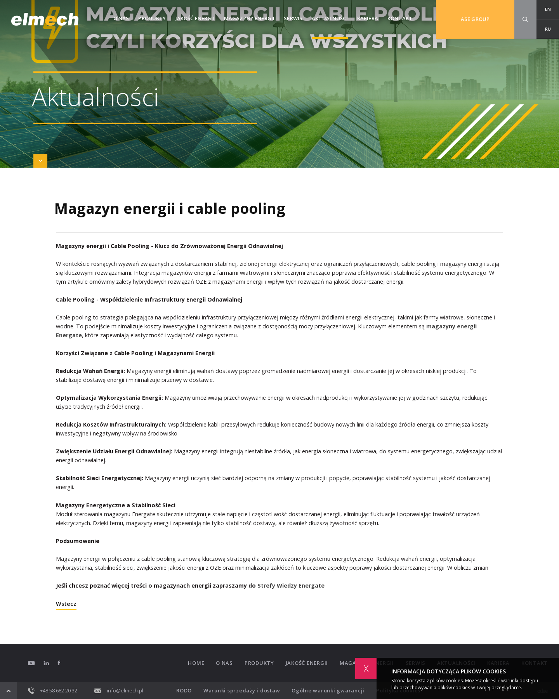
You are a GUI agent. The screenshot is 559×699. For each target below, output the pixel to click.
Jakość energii (195, 18)
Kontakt (399, 18)
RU (548, 29)
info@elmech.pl (118, 690)
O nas (121, 18)
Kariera (367, 18)
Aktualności (330, 18)
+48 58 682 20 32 (52, 690)
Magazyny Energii (249, 18)
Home (196, 663)
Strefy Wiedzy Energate (291, 585)
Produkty (152, 18)
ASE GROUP (475, 19)
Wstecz (66, 604)
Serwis (293, 18)
